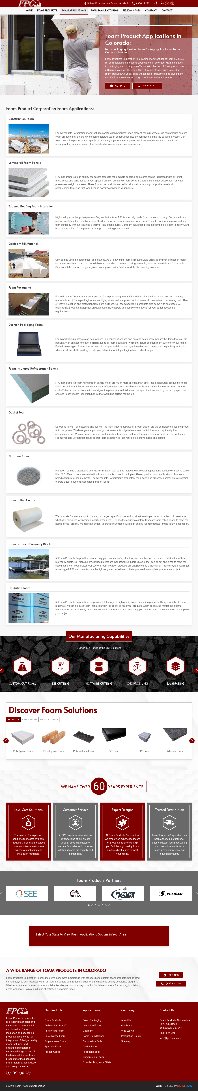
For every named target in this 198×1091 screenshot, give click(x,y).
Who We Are (127, 1030)
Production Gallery (131, 1036)
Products (13, 719)
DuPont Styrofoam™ (56, 1025)
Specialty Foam (53, 1046)
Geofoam (88, 1030)
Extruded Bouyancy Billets (97, 1062)
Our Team (126, 1025)
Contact (166, 10)
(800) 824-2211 (143, 3)
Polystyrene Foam (54, 1030)
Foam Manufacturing (104, 10)
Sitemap (125, 1041)
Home (29, 10)
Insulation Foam (92, 1025)
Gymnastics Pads (92, 1041)
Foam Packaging (92, 1020)
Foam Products (47, 10)
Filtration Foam (91, 1051)
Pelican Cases (132, 10)
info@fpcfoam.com (170, 1038)
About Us (126, 1020)
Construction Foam (93, 1057)
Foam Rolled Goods (93, 1036)
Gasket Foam (90, 1046)
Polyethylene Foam (55, 1036)
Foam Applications (74, 10)
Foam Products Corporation (175, 1020)
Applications (29, 719)
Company (151, 10)
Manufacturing (49, 719)
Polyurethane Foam (55, 1041)
